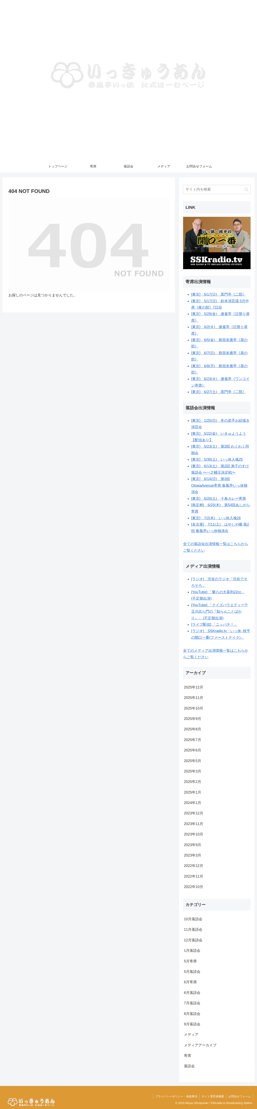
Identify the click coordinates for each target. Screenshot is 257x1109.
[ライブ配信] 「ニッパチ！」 (214, 624)
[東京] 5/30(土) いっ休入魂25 (217, 459)
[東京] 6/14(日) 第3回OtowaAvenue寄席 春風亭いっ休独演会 (219, 485)
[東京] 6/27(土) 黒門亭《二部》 (218, 392)
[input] (217, 189)
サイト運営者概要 (213, 1096)
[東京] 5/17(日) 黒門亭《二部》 (218, 294)
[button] (246, 189)
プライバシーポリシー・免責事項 (176, 1096)
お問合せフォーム (239, 1096)
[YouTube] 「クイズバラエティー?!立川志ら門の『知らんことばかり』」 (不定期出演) (219, 611)
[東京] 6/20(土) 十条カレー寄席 (218, 499)
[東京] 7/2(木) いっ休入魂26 (216, 518)
